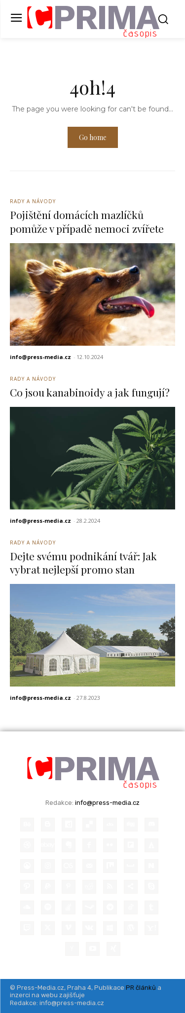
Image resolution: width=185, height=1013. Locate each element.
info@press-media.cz (40, 357)
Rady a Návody (33, 201)
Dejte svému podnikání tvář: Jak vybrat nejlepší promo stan (83, 562)
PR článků (141, 987)
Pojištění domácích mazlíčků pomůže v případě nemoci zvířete (87, 221)
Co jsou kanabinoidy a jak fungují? (90, 392)
